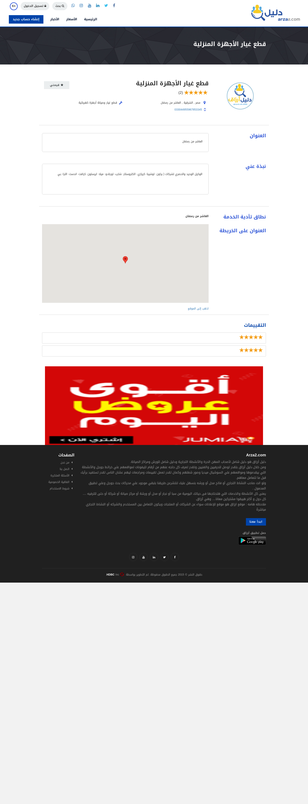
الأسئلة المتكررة (59, 475)
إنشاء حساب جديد (26, 19)
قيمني (56, 85)
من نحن (64, 462)
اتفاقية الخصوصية (58, 482)
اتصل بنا (64, 469)
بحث (59, 6)
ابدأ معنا (255, 521)
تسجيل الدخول (35, 6)
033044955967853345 (188, 109)
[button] (125, 259)
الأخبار (54, 19)
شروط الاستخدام (59, 488)
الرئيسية (90, 19)
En (14, 6)
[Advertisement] (118, 610)
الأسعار (71, 19)
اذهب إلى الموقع (198, 308)
